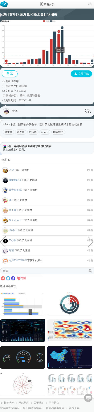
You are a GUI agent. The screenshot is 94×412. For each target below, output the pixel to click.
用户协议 (54, 402)
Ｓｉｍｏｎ (15, 220)
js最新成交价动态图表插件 (91, 241)
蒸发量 (20, 132)
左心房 (13, 240)
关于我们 (39, 402)
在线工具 (74, 408)
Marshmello (15, 179)
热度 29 (6, 159)
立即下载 (81, 73)
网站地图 (24, 402)
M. (10, 200)
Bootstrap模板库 (5, 4)
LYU (11, 169)
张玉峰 (13, 210)
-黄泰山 (13, 230)
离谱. (12, 250)
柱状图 (33, 132)
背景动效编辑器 (55, 408)
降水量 (8, 132)
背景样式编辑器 (9, 408)
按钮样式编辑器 (32, 408)
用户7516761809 (18, 260)
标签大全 (9, 402)
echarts (44, 132)
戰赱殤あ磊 (15, 190)
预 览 (10, 73)
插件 (22, 95)
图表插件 (58, 132)
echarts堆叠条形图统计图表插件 (3, 241)
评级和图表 (33, 95)
